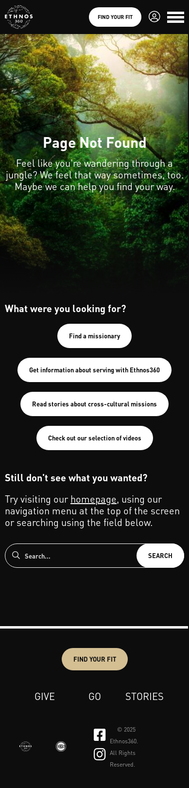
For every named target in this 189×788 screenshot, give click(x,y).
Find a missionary (94, 336)
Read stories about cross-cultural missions (94, 404)
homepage (93, 498)
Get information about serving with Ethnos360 (94, 370)
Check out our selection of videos (94, 438)
